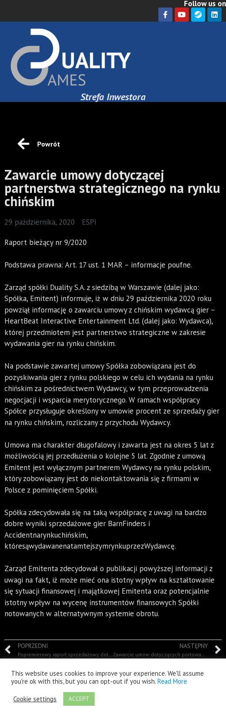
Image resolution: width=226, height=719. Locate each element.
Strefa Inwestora (113, 96)
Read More (172, 681)
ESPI (89, 222)
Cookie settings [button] (35, 699)
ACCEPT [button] (79, 699)
